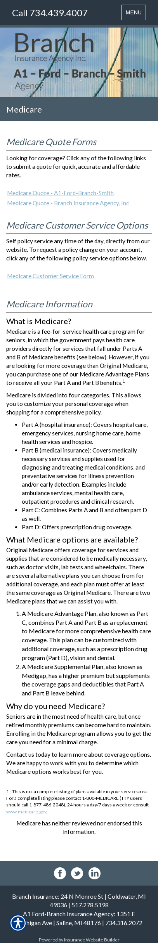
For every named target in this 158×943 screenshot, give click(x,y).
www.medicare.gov (26, 812)
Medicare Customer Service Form (50, 275)
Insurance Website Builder (92, 940)
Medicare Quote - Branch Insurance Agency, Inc (68, 202)
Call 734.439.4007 (50, 12)
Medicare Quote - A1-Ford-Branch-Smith (60, 192)
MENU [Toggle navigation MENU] (135, 14)
